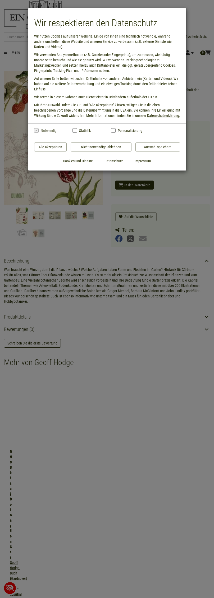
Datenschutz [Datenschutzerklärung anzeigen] (113, 161)
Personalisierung (130, 130)
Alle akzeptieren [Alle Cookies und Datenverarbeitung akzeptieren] (50, 147)
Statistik (85, 130)
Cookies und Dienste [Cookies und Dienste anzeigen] (78, 161)
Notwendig (49, 130)
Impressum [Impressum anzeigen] (142, 161)
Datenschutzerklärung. (163, 115)
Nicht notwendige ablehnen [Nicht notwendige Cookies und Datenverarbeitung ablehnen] (101, 147)
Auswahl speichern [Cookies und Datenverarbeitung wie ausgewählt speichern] (157, 147)
